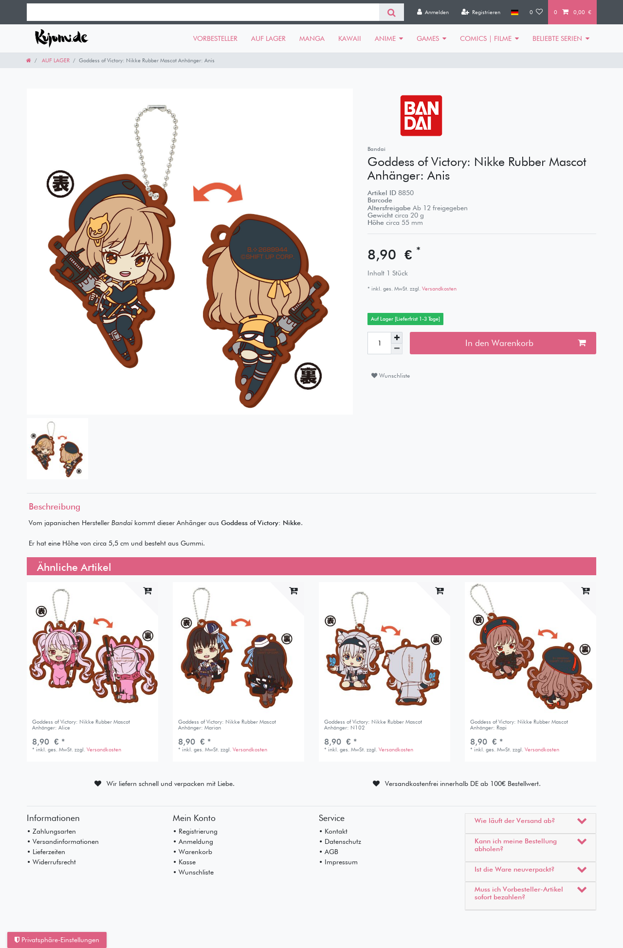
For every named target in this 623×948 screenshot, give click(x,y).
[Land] (515, 12)
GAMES (428, 38)
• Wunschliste (193, 872)
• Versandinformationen (63, 841)
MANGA (312, 38)
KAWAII (349, 38)
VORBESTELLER (215, 38)
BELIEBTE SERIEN (557, 38)
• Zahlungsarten (51, 831)
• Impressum (338, 862)
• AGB (328, 852)
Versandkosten (439, 288)
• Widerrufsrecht (51, 862)
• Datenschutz (340, 841)
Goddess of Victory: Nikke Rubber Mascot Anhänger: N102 (373, 725)
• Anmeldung (193, 841)
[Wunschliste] (536, 12)
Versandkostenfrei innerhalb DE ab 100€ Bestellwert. (463, 783)
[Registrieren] (481, 12)
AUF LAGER (268, 38)
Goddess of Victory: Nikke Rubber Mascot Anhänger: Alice (81, 725)
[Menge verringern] (397, 349)
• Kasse (184, 862)
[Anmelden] (432, 12)
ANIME (385, 38)
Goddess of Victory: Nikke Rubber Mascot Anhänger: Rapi (519, 725)
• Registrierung (195, 831)
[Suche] (391, 12)
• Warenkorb (192, 852)
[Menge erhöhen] (397, 338)
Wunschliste (390, 375)
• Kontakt (333, 831)
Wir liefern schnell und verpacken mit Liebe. (171, 783)
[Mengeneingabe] (379, 343)
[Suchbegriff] (203, 12)
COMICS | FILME (486, 38)
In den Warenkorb (525, 342)
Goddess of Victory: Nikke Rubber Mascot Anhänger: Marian (227, 725)
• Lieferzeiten (46, 852)
